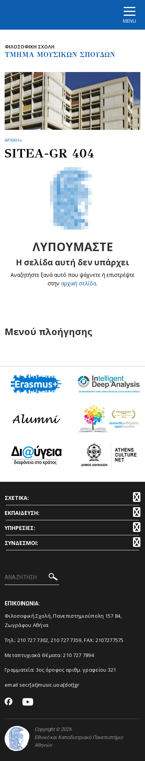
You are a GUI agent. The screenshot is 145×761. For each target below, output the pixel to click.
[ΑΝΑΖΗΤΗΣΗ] (32, 578)
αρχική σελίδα (78, 283)
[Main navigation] (129, 15)
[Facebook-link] (9, 702)
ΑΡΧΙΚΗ (12, 140)
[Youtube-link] (28, 702)
